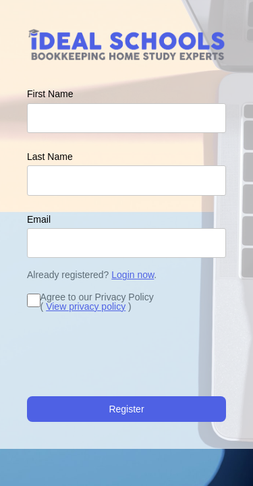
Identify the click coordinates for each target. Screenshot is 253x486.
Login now (132, 274)
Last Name (50, 156)
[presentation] (129, 356)
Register (126, 409)
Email (39, 219)
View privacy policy (85, 306)
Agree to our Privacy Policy (97, 297)
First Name (50, 93)
